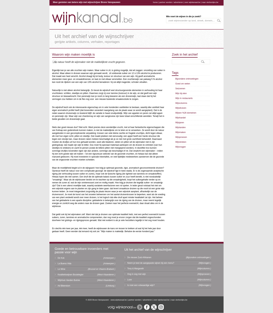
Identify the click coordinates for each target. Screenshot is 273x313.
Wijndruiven (180, 108)
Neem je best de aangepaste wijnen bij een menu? (150, 263)
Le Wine (61, 269)
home (155, 2)
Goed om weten (182, 83)
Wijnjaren (179, 122)
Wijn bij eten (181, 93)
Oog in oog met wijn (136, 274)
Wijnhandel (180, 117)
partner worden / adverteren (171, 2)
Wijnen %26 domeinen (185, 113)
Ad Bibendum (64, 286)
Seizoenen (180, 88)
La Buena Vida (64, 263)
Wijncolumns (181, 103)
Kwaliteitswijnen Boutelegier (71, 274)
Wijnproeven (181, 137)
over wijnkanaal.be (192, 2)
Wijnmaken (180, 132)
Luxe (129, 279)
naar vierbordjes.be (210, 2)
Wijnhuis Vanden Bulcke (69, 280)
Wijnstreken (180, 142)
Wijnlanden (180, 127)
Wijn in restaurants (184, 98)
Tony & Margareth (135, 268)
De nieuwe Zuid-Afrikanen (139, 257)
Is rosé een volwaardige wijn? (141, 285)
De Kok (61, 258)
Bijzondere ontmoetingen (186, 79)
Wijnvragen (180, 147)
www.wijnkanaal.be (119, 300)
